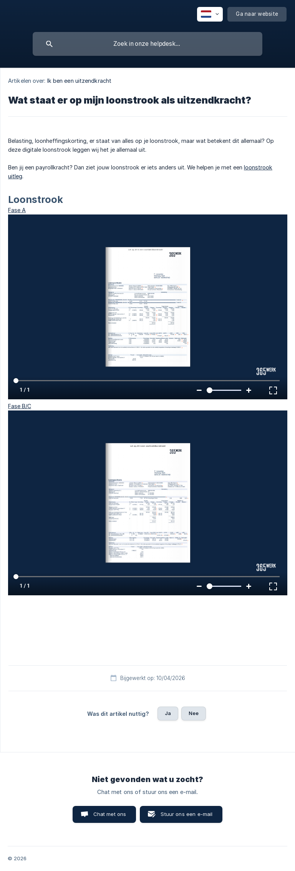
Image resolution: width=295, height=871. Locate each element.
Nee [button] (194, 713)
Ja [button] (168, 713)
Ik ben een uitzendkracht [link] (79, 80)
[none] (210, 14)
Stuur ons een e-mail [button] (186, 814)
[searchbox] (147, 44)
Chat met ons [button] (109, 814)
